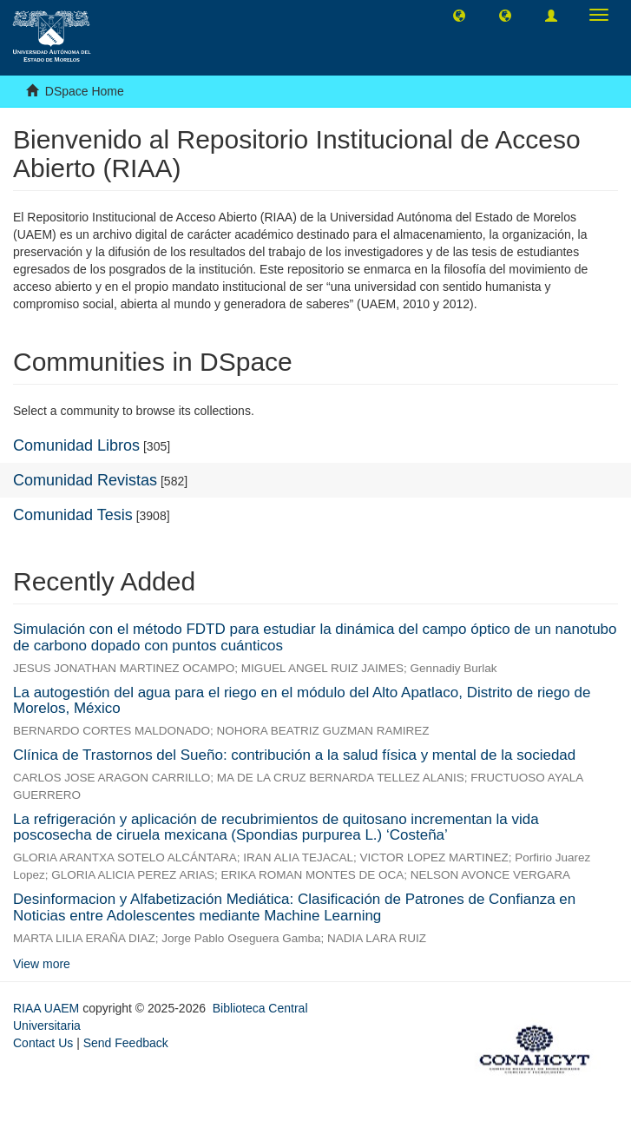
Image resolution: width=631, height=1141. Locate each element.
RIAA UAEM (47, 1008)
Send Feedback (125, 1043)
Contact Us (43, 1043)
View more (41, 964)
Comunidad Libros (76, 445)
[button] (459, 15)
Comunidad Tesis (73, 515)
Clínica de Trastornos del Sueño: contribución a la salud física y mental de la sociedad (294, 755)
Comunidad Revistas (85, 480)
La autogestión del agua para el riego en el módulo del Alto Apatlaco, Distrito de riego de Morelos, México (301, 700)
